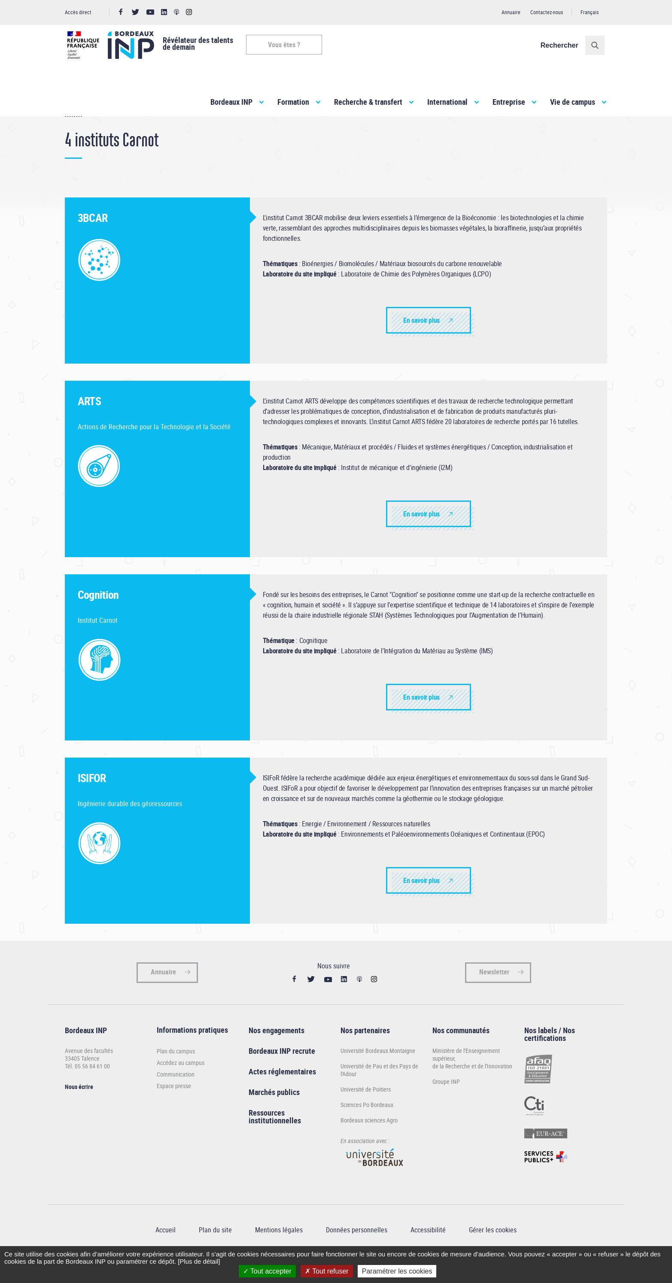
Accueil (73, 132)
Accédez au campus (180, 1083)
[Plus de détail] (199, 1261)
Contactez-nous (546, 12)
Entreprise (509, 102)
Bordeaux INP (231, 102)
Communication (176, 1094)
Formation (293, 102)
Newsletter (494, 992)
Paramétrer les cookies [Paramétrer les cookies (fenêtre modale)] (397, 1271)
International (447, 102)
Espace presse (174, 1106)
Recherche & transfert (368, 102)
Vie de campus (572, 102)
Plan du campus (176, 1071)
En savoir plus (421, 340)
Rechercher (562, 45)
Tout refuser (327, 1271)
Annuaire (511, 12)
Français (590, 12)
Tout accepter (267, 1271)
